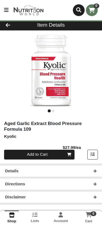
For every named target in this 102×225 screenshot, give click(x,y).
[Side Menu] (6, 10)
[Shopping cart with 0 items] (92, 10)
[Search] (78, 10)
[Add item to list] (92, 155)
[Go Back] (15, 25)
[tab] (49, 110)
